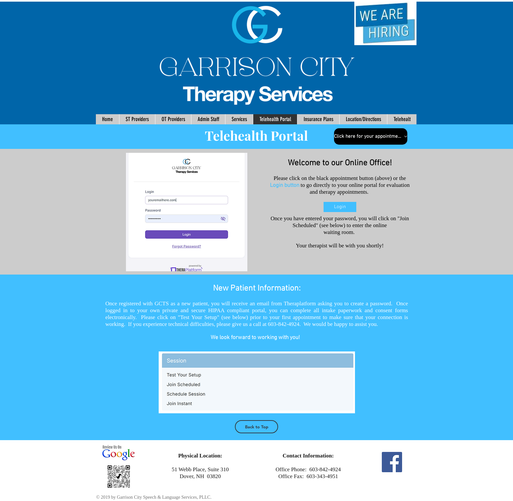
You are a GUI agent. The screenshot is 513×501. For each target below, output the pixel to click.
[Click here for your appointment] (370, 136)
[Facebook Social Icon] (392, 462)
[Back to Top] (256, 426)
